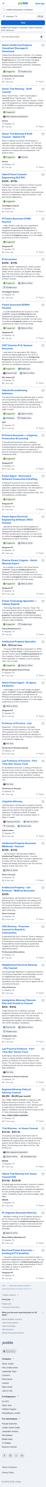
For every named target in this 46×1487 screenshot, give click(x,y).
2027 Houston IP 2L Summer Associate (17, 347)
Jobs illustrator (7, 1329)
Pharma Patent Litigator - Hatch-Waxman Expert (20, 562)
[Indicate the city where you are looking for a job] (23, 16)
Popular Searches (9, 1423)
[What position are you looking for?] (23, 10)
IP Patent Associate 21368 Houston (16, 220)
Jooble (18, 1481)
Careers (5, 1383)
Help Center (7, 1387)
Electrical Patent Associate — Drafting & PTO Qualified (18, 1252)
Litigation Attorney (12, 801)
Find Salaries (7, 1435)
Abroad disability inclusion (12, 1319)
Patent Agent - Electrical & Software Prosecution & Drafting (19, 477)
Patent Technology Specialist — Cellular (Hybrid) (19, 602)
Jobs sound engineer (10, 1323)
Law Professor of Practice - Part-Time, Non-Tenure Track (20, 762)
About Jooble (7, 1363)
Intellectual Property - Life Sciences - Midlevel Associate (18, 889)
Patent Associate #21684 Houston (16, 306)
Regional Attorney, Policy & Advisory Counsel (16, 1091)
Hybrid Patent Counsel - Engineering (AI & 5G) (15, 176)
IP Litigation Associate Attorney (19, 1212)
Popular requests (11, 1295)
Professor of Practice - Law (17, 723)
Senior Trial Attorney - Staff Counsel (17, 90)
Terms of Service (9, 1467)
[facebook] (4, 1455)
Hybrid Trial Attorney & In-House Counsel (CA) (19, 1175)
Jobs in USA (7, 1391)
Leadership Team (9, 1371)
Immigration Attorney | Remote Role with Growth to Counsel (19, 1002)
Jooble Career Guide (11, 1427)
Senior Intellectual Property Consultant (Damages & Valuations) (17, 48)
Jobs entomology (8, 1326)
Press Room (7, 1379)
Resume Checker (9, 1447)
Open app (39, 3)
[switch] (42, 37)
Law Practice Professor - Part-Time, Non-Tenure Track (18, 1050)
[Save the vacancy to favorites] (43, 45)
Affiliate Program (9, 1409)
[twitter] (16, 1455)
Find (23, 23)
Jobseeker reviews (10, 1431)
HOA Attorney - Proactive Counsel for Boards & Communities (15, 929)
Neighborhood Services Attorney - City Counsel (19, 966)
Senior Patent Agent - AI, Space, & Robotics (19, 684)
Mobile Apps (7, 1439)
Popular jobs (6, 1304)
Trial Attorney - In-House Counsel (20, 1128)
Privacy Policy (8, 1472)
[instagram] (10, 1455)
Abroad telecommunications (13, 1333)
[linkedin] (22, 1455)
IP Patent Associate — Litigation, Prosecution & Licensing (20, 437)
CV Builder (6, 1443)
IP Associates (9, 259)
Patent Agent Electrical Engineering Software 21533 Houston (17, 519)
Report (40, 82)
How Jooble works (10, 1367)
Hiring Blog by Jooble (11, 1413)
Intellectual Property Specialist (19, 641)
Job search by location (11, 1307)
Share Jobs (7, 1405)
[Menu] (3, 3)
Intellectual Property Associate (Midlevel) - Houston (19, 845)
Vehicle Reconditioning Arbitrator (14, 392)
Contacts (6, 1375)
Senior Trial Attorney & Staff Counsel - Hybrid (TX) (17, 135)
